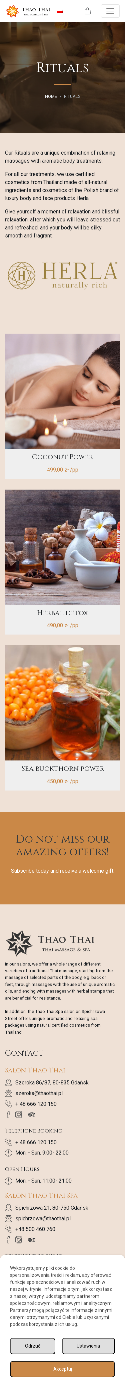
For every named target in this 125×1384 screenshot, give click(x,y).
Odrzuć (32, 1346)
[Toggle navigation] (110, 11)
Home (51, 96)
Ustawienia (88, 1346)
